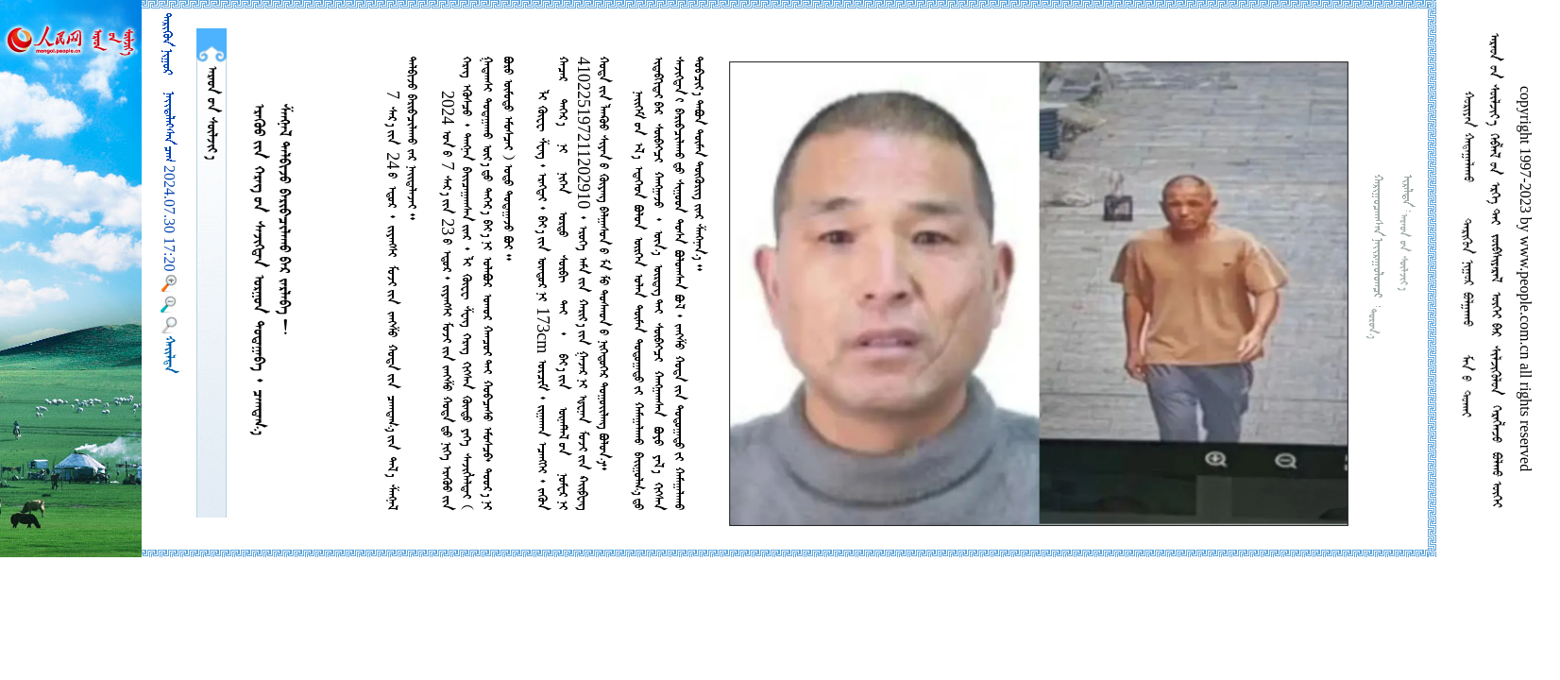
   (211, 113)
